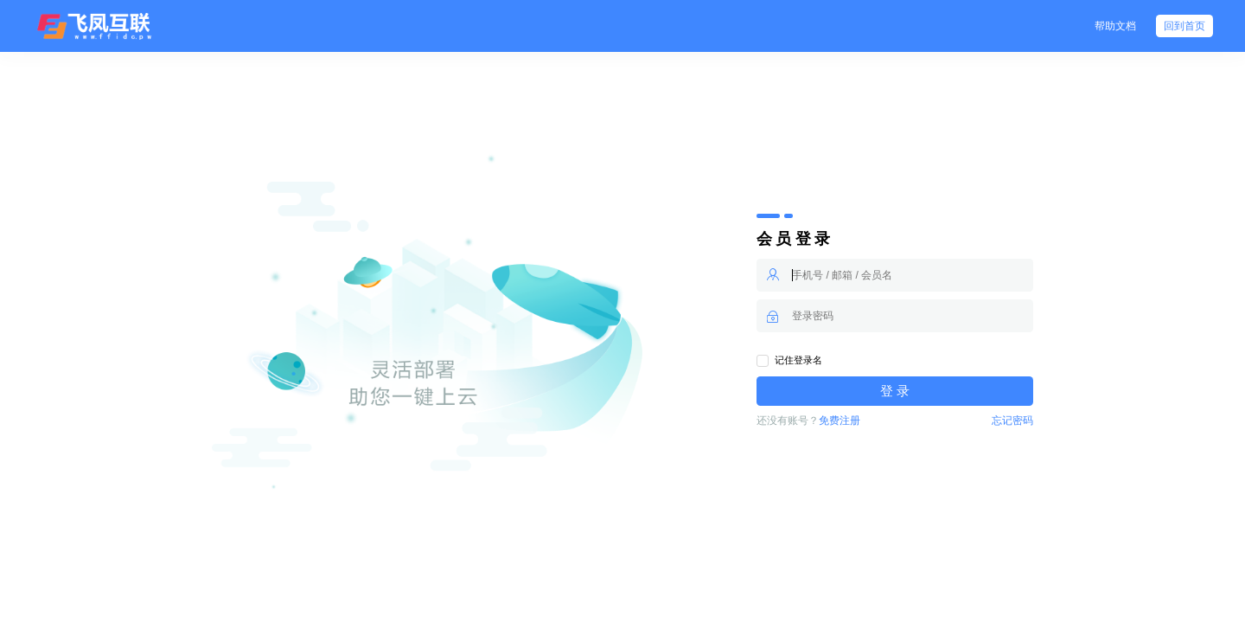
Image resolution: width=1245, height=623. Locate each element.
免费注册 (839, 420)
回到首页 (1184, 26)
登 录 (895, 391)
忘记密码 (1012, 420)
